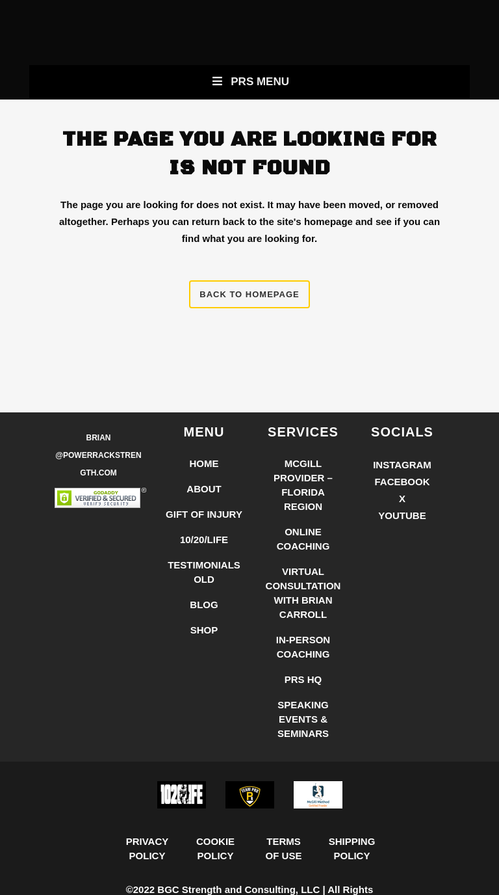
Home (204, 463)
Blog (204, 604)
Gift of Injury (204, 514)
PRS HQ (303, 679)
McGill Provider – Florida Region (303, 485)
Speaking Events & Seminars (303, 719)
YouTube (402, 515)
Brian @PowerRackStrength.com (98, 455)
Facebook (401, 481)
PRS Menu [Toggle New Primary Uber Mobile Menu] (249, 81)
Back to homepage (249, 294)
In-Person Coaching (303, 647)
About (203, 488)
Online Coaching (303, 539)
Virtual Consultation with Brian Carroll (303, 593)
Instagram (402, 464)
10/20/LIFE (204, 539)
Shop (204, 629)
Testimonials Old (204, 572)
